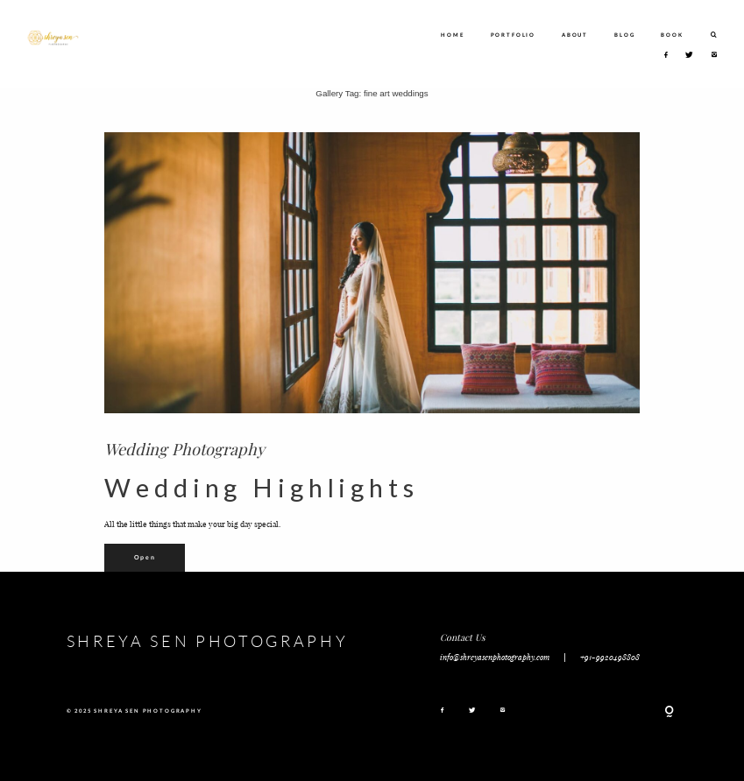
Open (145, 557)
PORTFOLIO (513, 35)
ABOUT (575, 35)
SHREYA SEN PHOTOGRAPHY (208, 641)
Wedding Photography (184, 449)
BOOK (672, 35)
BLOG (624, 35)
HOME (452, 35)
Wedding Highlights (261, 487)
